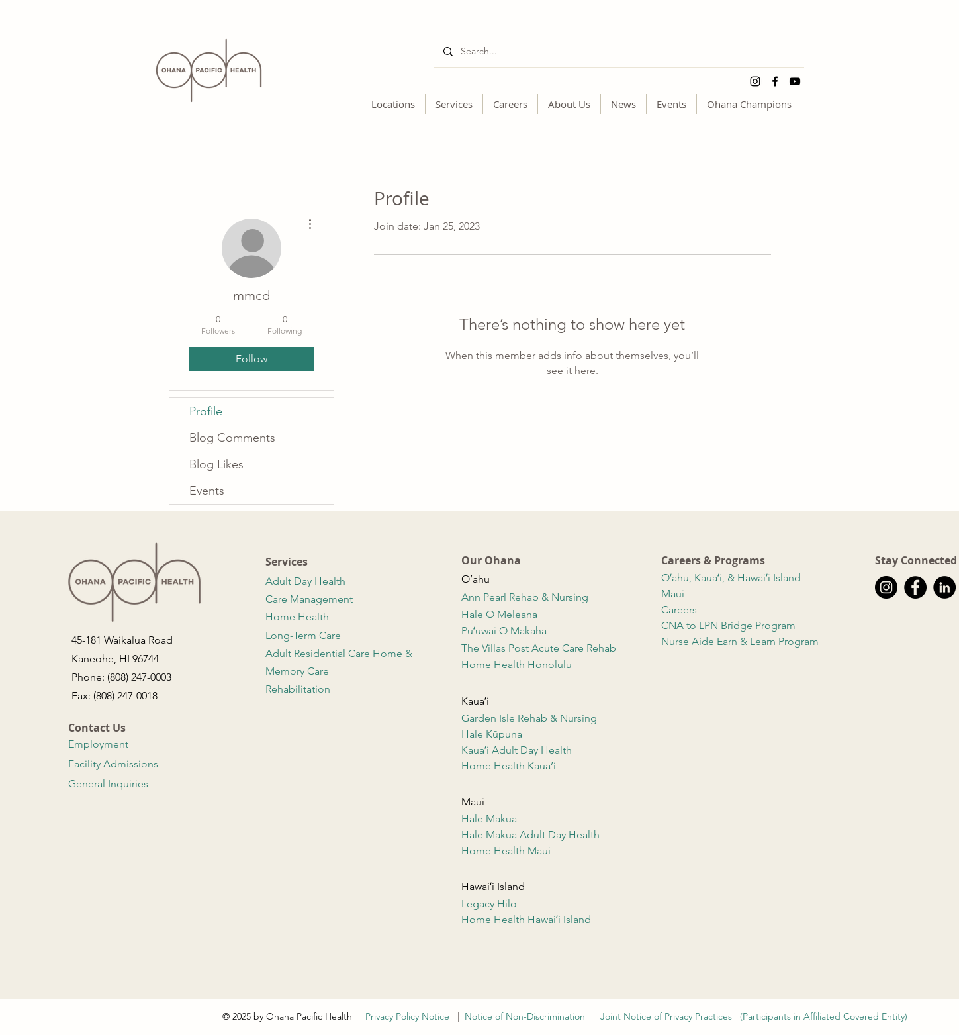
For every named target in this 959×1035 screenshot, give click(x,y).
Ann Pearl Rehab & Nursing (526, 597)
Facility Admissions (113, 764)
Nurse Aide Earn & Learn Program (741, 641)
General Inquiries (108, 783)
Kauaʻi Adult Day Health (517, 750)
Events (206, 490)
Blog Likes (216, 464)
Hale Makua (490, 819)
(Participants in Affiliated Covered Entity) (823, 1016)
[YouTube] (794, 81)
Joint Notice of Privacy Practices (666, 1016)
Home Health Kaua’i (510, 766)
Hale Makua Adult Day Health (530, 834)
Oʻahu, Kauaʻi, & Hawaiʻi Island (731, 577)
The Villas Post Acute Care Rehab (540, 648)
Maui (672, 593)
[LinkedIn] (944, 587)
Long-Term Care (303, 635)
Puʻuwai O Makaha (505, 630)
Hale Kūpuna (493, 734)
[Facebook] (775, 81)
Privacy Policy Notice (410, 1016)
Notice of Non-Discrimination (525, 1016)
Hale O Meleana (500, 614)
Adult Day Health (306, 581)
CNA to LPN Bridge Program (729, 625)
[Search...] (618, 51)
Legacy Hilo (489, 903)
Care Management (310, 599)
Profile (205, 411)
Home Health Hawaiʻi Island (527, 919)
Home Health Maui (507, 850)
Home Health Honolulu (516, 664)
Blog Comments (232, 437)
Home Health (298, 617)
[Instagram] (755, 81)
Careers (679, 609)
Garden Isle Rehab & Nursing (530, 718)
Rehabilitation (299, 689)
